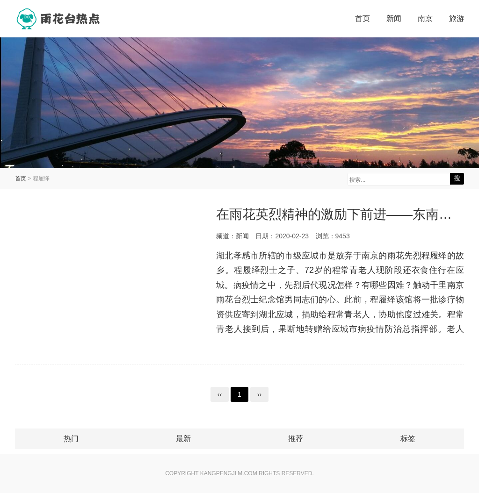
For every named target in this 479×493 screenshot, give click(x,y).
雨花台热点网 (59, 19)
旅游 (456, 18)
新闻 (393, 18)
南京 (425, 18)
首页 (362, 18)
